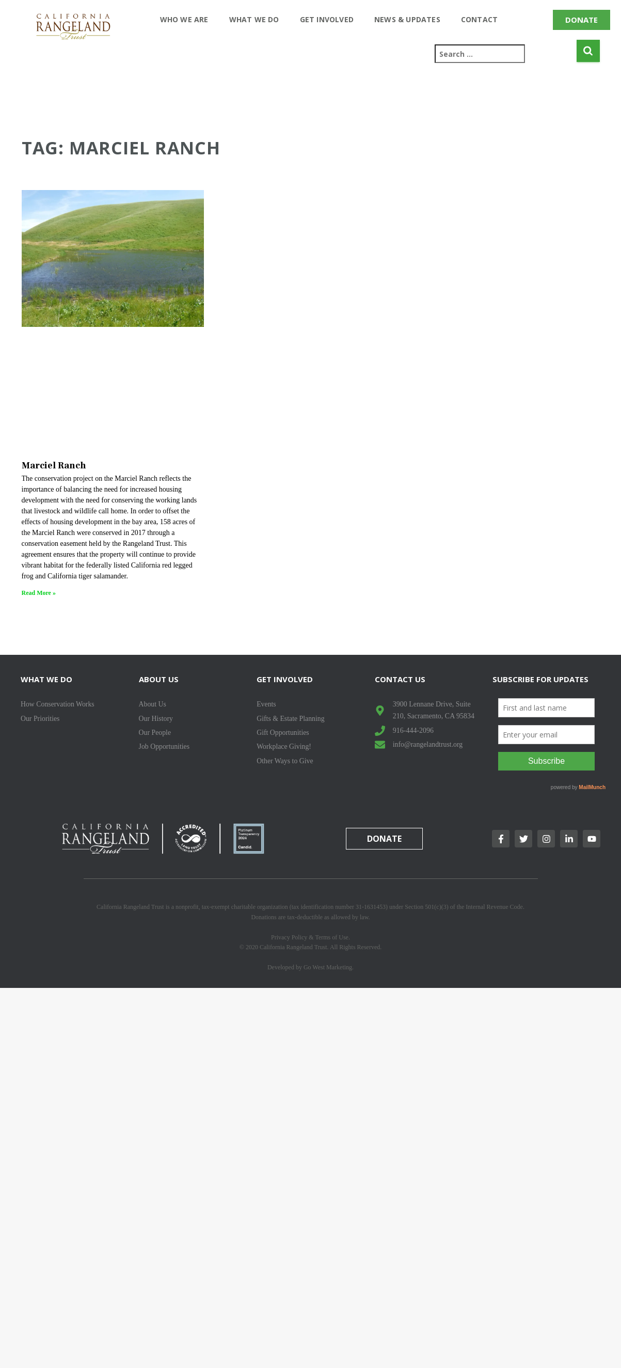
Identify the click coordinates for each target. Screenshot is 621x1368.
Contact (479, 19)
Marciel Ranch (54, 465)
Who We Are (184, 19)
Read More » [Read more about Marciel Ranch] (39, 592)
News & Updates (407, 19)
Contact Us (400, 679)
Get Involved (327, 19)
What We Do (254, 19)
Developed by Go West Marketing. (310, 967)
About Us (159, 679)
